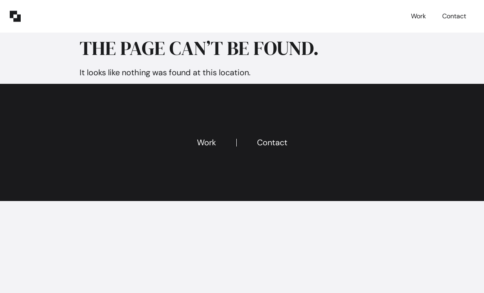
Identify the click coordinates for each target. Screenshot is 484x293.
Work (418, 16)
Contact (454, 16)
